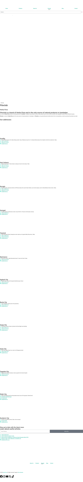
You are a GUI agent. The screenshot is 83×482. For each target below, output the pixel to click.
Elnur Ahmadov (20, 472)
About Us (35, 8)
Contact (76, 8)
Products (20, 8)
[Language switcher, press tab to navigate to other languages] (6, 15)
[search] (40, 12)
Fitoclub (49, 8)
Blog (62, 8)
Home (6, 8)
